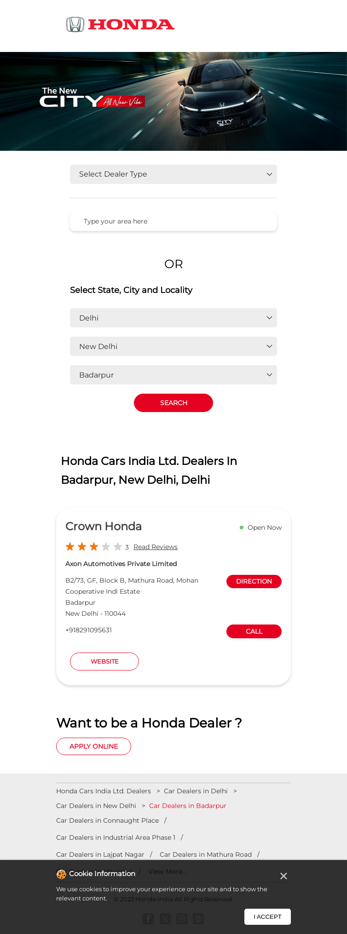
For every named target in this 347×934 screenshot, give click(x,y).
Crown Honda (103, 526)
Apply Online (93, 746)
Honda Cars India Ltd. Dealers (104, 791)
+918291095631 (88, 630)
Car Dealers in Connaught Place (107, 820)
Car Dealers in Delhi (196, 791)
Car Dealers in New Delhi (96, 806)
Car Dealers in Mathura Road (206, 854)
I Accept (268, 916)
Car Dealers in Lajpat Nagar (100, 854)
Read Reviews (155, 547)
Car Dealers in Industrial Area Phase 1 (115, 837)
